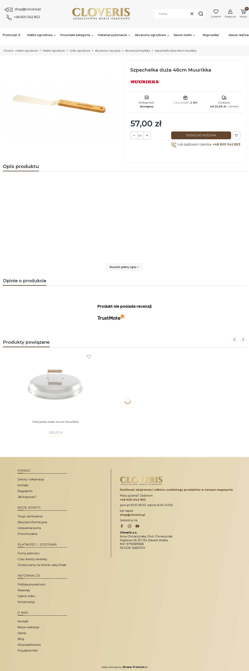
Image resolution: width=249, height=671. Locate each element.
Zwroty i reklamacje (31, 479)
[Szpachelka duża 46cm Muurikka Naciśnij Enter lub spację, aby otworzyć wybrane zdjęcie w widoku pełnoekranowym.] (62, 104)
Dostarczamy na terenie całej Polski (42, 565)
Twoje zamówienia (30, 516)
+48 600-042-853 (133, 499)
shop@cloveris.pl (28, 9)
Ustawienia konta (29, 528)
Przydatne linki (28, 650)
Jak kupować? (27, 497)
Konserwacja (26, 602)
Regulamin (25, 491)
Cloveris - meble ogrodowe (20, 50)
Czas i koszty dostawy (32, 559)
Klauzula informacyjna (32, 522)
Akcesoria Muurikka (137, 50)
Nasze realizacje (28, 627)
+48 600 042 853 (27, 17)
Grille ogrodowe (80, 50)
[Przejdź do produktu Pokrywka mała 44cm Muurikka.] (55, 383)
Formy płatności (28, 553)
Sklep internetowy (123, 667)
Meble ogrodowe (54, 50)
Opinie (22, 633)
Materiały (24, 590)
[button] (200, 14)
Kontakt (23, 485)
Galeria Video (26, 596)
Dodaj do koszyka (201, 135)
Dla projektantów (29, 644)
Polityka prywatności (32, 584)
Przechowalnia (27, 534)
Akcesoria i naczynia (107, 50)
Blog (21, 639)
